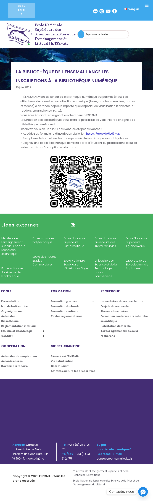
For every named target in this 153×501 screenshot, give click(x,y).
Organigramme (12, 311)
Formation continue (64, 311)
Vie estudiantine (62, 361)
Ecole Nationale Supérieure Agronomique (136, 242)
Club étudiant (60, 366)
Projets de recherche (115, 306)
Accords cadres (12, 361)
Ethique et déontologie (17, 331)
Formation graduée (64, 301)
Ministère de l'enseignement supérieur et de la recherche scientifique (13, 246)
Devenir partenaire (14, 366)
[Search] (81, 34)
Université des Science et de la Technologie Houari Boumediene (106, 268)
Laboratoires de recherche (119, 301)
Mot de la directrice (14, 306)
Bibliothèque (10, 321)
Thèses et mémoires (114, 311)
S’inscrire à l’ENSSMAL (65, 356)
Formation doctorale (65, 306)
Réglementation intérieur (18, 326)
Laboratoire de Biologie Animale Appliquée (137, 264)
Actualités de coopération (19, 356)
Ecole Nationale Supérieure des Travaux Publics (105, 242)
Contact (7, 336)
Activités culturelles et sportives (73, 371)
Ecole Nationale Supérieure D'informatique (74, 242)
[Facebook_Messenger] (143, 492)
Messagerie (21, 10)
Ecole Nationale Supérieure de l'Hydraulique (12, 272)
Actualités (8, 316)
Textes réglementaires (66, 316)
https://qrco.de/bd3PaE (103, 134)
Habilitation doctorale (116, 326)
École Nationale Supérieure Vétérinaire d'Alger (76, 264)
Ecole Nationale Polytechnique (43, 240)
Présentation (10, 301)
